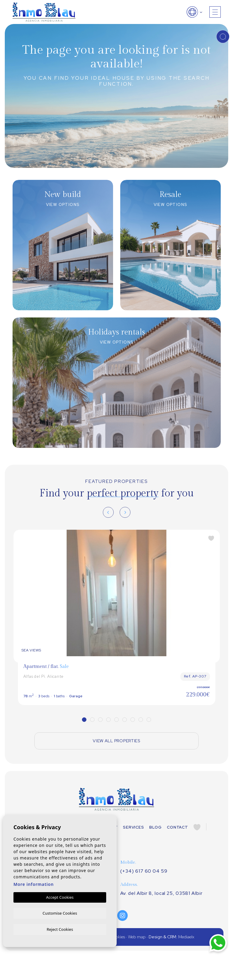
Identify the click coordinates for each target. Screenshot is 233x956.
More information (33, 883)
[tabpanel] (116, 617)
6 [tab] (124, 719)
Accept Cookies (60, 896)
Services (133, 827)
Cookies (117, 937)
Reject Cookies (60, 929)
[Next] (125, 512)
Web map (137, 937)
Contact (177, 827)
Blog (155, 827)
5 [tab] (116, 719)
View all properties (116, 741)
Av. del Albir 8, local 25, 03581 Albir (161, 894)
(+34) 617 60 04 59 (143, 871)
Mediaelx (186, 937)
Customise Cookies (59, 912)
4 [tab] (108, 719)
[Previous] (108, 512)
